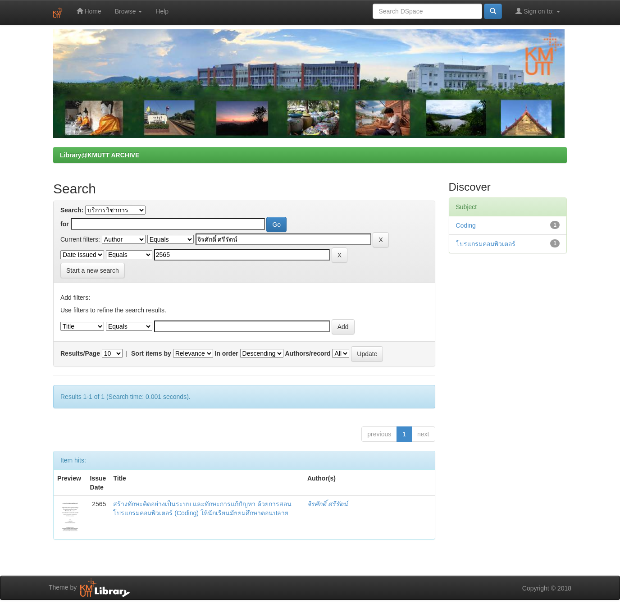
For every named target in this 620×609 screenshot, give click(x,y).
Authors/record (307, 353)
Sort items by (151, 353)
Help (162, 11)
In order (226, 353)
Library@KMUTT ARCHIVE (99, 155)
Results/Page (80, 353)
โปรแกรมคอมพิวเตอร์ (485, 243)
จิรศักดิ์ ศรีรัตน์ (327, 504)
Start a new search (92, 270)
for (64, 224)
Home (89, 11)
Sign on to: (537, 11)
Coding (466, 225)
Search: (71, 210)
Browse (128, 11)
